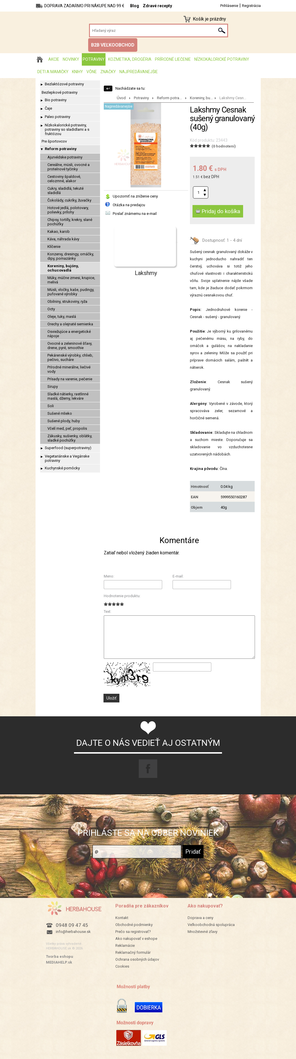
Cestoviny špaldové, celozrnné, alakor (64, 178)
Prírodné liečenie (173, 59)
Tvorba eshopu (59, 956)
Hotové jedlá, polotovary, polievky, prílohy (68, 210)
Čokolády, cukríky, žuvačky (69, 200)
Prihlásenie (229, 5)
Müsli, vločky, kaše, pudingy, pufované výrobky (70, 291)
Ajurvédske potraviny (64, 157)
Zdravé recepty (157, 5)
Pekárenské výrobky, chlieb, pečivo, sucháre (70, 357)
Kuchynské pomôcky (62, 468)
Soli (50, 406)
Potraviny (94, 59)
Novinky (71, 59)
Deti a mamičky (53, 71)
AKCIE (53, 59)
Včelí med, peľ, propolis (67, 428)
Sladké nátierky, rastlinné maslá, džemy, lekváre (67, 396)
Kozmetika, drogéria (129, 59)
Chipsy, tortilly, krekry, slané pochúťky (69, 221)
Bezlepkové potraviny (59, 92)
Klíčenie (53, 246)
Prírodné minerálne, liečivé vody (68, 369)
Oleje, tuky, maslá (61, 316)
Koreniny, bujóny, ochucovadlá (63, 268)
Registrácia (251, 5)
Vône (91, 71)
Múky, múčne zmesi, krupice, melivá (71, 280)
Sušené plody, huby (63, 421)
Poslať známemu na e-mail (135, 213)
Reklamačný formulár (133, 952)
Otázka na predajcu (129, 205)
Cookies (122, 966)
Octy (51, 309)
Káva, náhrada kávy (63, 239)
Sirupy (52, 386)
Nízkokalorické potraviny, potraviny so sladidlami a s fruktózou (67, 129)
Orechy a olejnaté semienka (70, 324)
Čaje (48, 108)
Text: (107, 611)
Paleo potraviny (57, 117)
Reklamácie (125, 945)
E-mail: (178, 576)
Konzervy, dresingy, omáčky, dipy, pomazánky (70, 256)
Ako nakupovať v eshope (136, 938)
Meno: (109, 576)
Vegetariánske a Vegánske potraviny (67, 458)
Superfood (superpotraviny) (68, 448)
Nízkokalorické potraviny (221, 59)
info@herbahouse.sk (73, 931)
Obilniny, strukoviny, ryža (67, 301)
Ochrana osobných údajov (137, 959)
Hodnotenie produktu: (122, 596)
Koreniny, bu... (201, 98)
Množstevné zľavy (202, 931)
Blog (134, 5)
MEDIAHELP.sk (59, 962)
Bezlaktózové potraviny (64, 84)
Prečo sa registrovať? (133, 931)
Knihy (77, 71)
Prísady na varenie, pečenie (69, 379)
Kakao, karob (58, 231)
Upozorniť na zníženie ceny (135, 196)
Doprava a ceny (200, 918)
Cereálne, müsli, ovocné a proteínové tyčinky (68, 167)
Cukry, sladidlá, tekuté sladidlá (65, 190)
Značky (108, 71)
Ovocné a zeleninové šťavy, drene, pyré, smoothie (69, 345)
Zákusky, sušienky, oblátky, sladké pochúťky (69, 438)
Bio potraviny (55, 100)
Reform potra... (169, 98)
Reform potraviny (61, 149)
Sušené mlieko (59, 413)
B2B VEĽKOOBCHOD (112, 45)
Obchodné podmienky (134, 925)
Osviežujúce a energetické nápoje (69, 333)
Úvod (121, 98)
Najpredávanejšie (138, 71)
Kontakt (121, 918)
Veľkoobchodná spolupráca (211, 925)
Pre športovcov (54, 141)
